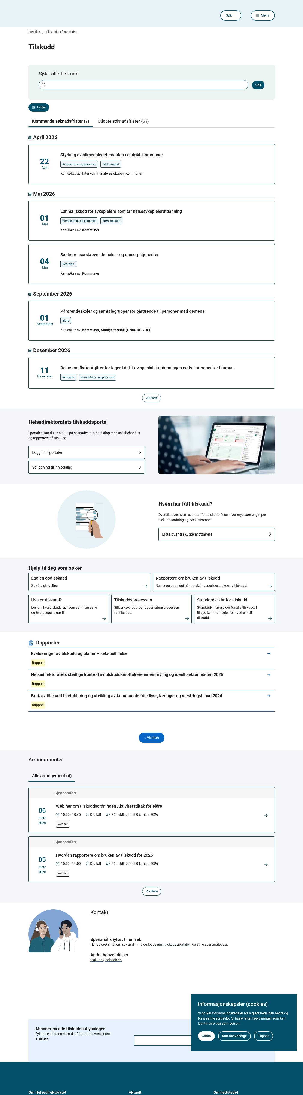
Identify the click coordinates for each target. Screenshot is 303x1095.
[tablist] (151, 121)
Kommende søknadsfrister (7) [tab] (60, 121)
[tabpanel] (151, 268)
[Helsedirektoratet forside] (59, 15)
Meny (265, 15)
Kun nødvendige (234, 1036)
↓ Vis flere (151, 738)
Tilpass (263, 1036)
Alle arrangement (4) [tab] (52, 775)
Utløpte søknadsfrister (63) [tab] (123, 121)
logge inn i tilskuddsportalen (169, 944)
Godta (206, 1036)
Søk (229, 15)
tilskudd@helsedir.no (106, 960)
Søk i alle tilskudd (59, 74)
